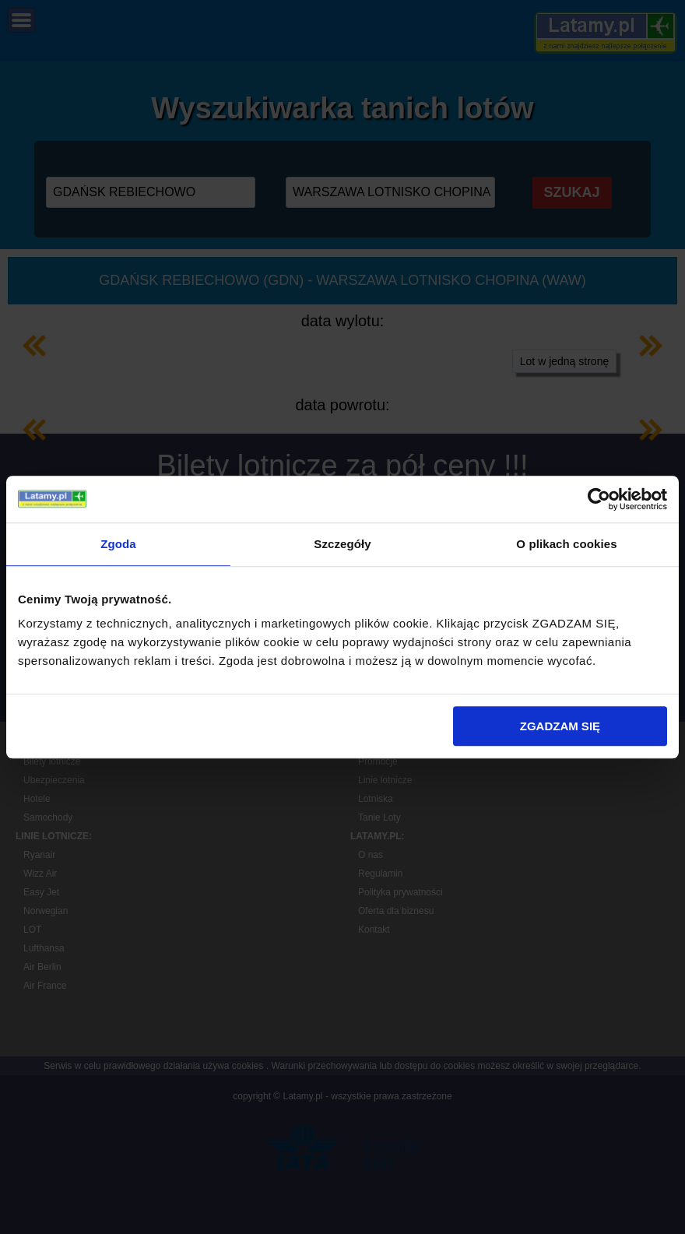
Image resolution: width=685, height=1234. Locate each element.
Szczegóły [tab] (342, 543)
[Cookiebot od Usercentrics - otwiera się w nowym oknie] (599, 499)
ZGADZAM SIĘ (560, 726)
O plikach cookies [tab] (566, 543)
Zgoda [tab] (118, 543)
